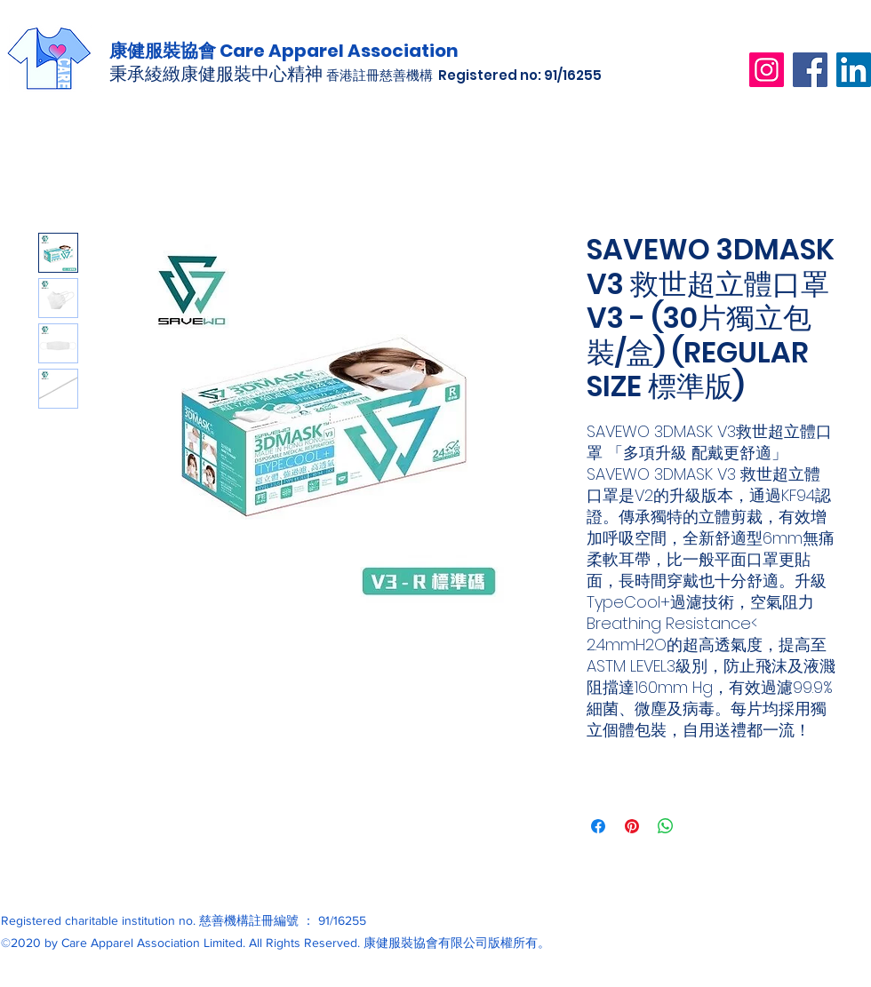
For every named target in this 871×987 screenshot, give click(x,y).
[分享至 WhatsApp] (665, 826)
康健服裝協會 (164, 50)
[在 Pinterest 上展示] (632, 826)
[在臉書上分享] (598, 826)
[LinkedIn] (853, 69)
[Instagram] (766, 69)
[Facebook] (810, 69)
